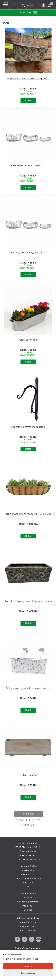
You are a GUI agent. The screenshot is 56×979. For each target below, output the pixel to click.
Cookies (28, 910)
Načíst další (28, 813)
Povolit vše (28, 966)
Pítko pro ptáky (28, 851)
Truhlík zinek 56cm (28, 339)
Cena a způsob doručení (28, 878)
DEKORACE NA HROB (28, 859)
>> (39, 820)
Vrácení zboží (28, 874)
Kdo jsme (28, 882)
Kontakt (28, 897)
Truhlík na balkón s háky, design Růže (28, 78)
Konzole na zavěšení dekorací (28, 426)
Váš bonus (28, 906)
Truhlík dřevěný (28, 775)
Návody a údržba (28, 866)
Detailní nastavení (28, 973)
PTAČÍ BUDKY (28, 855)
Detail (28, 100)
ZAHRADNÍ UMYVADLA (28, 847)
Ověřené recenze (28, 893)
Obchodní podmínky (28, 902)
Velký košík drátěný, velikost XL (28, 165)
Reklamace (28, 870)
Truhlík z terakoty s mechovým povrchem (28, 601)
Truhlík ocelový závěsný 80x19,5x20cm (28, 513)
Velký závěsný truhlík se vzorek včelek (28, 688)
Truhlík (6, 23)
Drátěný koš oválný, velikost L (28, 252)
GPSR (28, 886)
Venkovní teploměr (28, 843)
